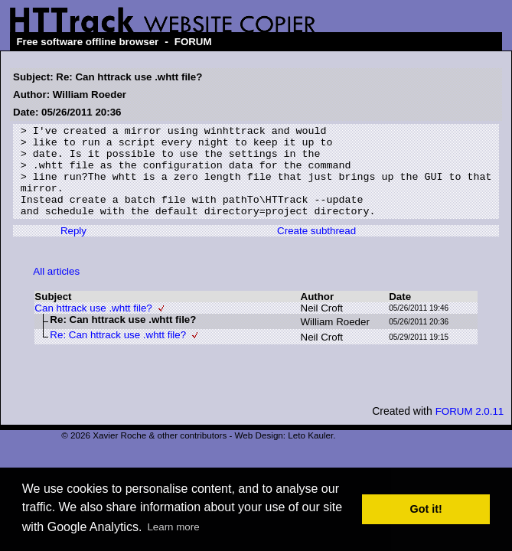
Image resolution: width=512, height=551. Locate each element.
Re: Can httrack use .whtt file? (118, 353)
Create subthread (316, 249)
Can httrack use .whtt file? (93, 326)
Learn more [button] (173, 527)
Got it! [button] (426, 509)
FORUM (193, 41)
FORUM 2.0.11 (469, 429)
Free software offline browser (87, 41)
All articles (56, 289)
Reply (73, 249)
